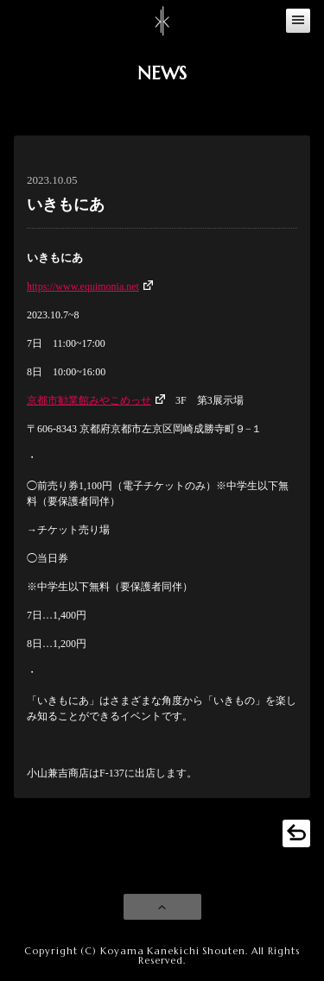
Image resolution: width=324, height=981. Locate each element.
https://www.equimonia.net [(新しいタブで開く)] (83, 286)
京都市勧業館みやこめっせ (89, 400)
